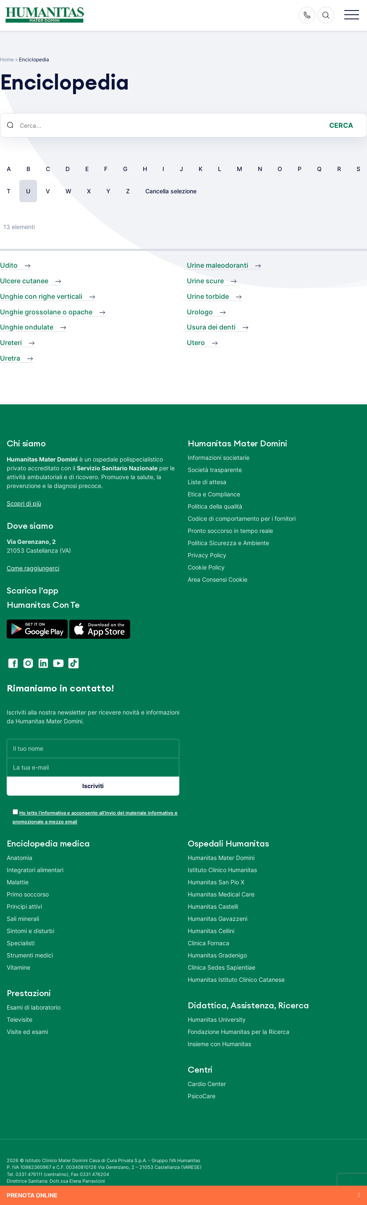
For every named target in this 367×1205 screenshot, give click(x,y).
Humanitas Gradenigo (217, 955)
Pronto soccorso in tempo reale (230, 530)
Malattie (18, 882)
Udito (9, 265)
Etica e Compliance (214, 494)
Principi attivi (24, 906)
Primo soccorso (28, 894)
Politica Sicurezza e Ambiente (228, 542)
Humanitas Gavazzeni (217, 918)
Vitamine (18, 967)
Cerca (341, 125)
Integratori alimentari (35, 869)
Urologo (200, 312)
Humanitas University (217, 1019)
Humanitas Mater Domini (221, 857)
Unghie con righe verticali (41, 296)
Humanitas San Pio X (216, 882)
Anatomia (19, 857)
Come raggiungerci (33, 568)
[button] (351, 15)
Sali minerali (23, 918)
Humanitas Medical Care (221, 894)
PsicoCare (201, 1096)
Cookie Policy (206, 567)
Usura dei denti (211, 327)
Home (7, 59)
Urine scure (205, 281)
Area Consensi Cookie (217, 579)
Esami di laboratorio (33, 1007)
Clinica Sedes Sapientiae (221, 967)
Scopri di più (24, 503)
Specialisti (20, 943)
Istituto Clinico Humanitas (222, 869)
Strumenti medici (30, 955)
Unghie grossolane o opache (46, 312)
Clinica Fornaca (208, 943)
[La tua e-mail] (93, 767)
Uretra (10, 358)
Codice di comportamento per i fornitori (242, 518)
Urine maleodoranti (217, 265)
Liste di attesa (207, 481)
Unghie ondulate (26, 327)
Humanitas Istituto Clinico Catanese (236, 979)
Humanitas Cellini (211, 930)
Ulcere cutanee (24, 281)
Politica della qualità (215, 506)
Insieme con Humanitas (219, 1043)
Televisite (19, 1019)
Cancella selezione (171, 191)
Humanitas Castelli (213, 906)
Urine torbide (208, 296)
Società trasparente (215, 469)
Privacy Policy (207, 555)
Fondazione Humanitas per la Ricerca (238, 1031)
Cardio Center (207, 1083)
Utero (196, 342)
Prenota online (32, 1195)
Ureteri (11, 342)
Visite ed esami (27, 1031)
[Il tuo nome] (93, 748)
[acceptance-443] (15, 812)
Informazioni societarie (218, 457)
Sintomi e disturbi (30, 930)
